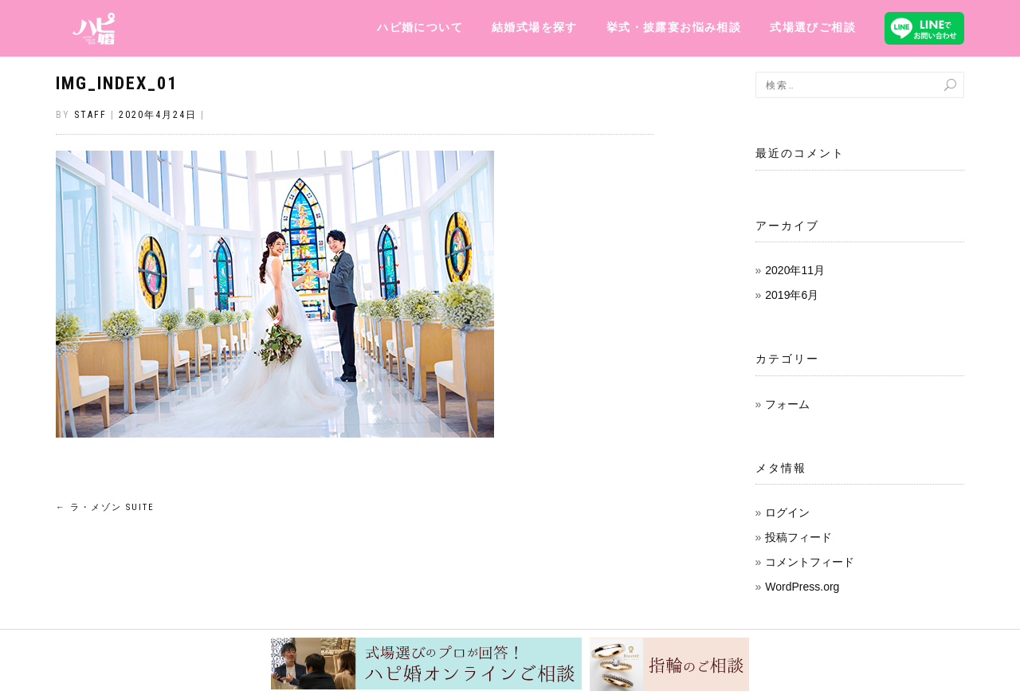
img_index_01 (117, 83)
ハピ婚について (420, 27)
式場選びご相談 (813, 27)
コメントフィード (809, 562)
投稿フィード (798, 537)
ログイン (787, 512)
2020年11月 (795, 270)
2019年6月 (791, 295)
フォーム (787, 404)
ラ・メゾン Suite (105, 507)
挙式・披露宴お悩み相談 (673, 27)
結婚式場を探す (535, 27)
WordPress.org (802, 586)
